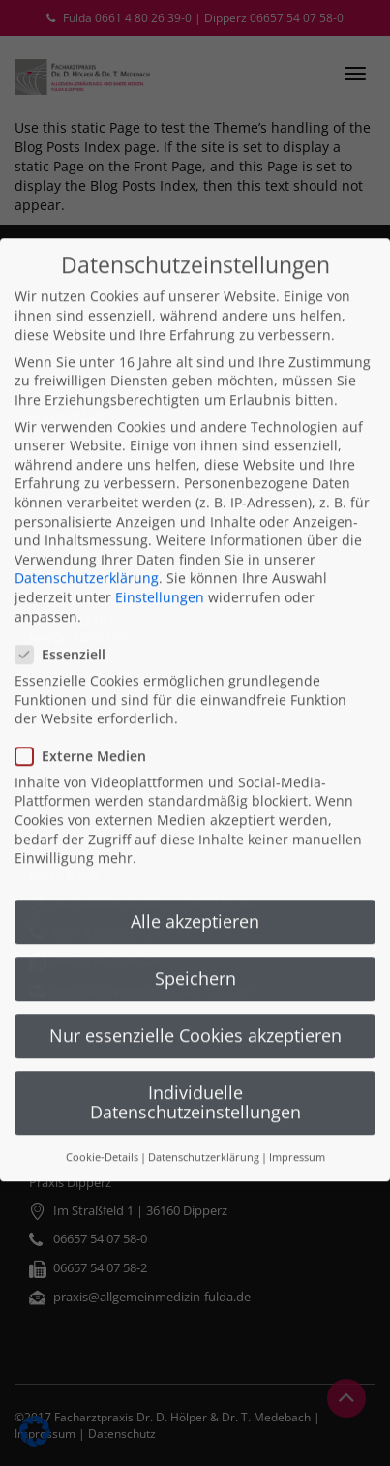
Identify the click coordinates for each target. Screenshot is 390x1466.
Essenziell (66, 621)
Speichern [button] (195, 945)
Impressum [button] (297, 1125)
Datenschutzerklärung (87, 545)
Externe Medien (87, 723)
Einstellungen (159, 564)
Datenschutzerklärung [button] (203, 1125)
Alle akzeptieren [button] (195, 888)
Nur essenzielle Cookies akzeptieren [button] (195, 1002)
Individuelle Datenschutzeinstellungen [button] (195, 1070)
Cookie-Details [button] (102, 1125)
